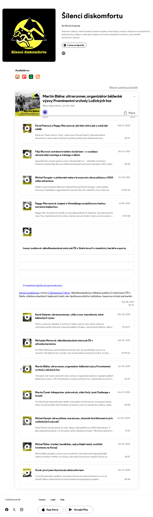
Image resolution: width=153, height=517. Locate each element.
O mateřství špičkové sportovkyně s (42, 285)
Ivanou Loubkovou (29, 292)
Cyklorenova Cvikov (59, 292)
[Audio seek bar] (89, 115)
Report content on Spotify (124, 87)
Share (129, 113)
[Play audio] (134, 96)
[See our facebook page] (7, 509)
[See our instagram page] (21, 509)
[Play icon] (45, 112)
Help (62, 499)
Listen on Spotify (74, 45)
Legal (53, 499)
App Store (49, 509)
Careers (42, 499)
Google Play (78, 509)
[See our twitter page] (14, 509)
